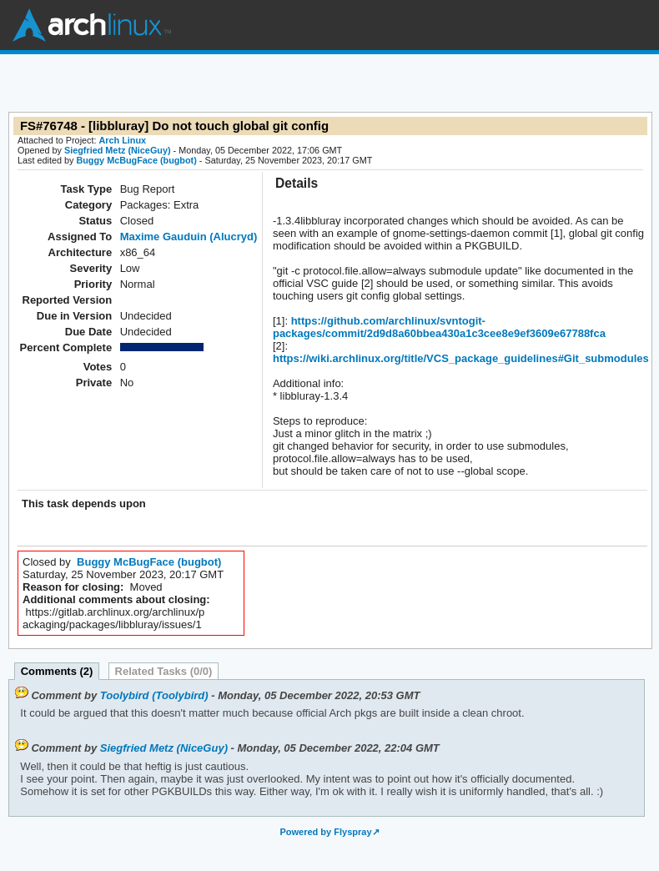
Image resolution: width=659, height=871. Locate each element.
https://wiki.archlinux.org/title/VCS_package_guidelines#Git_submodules (461, 358)
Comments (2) (57, 671)
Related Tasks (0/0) (164, 671)
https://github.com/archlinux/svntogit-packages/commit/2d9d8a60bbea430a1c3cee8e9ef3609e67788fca (439, 327)
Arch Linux (92, 25)
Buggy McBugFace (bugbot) (136, 160)
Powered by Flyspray (325, 832)
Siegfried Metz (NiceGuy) (117, 150)
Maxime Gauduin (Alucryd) (189, 236)
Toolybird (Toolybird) (154, 695)
